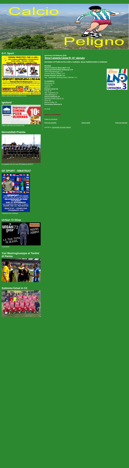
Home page (86, 123)
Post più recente (50, 123)
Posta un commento (50, 119)
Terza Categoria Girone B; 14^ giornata (64, 57)
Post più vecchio (121, 123)
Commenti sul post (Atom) (61, 127)
